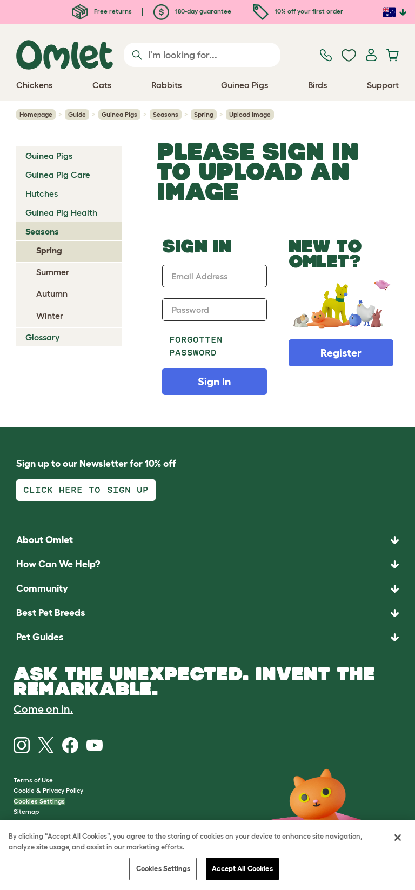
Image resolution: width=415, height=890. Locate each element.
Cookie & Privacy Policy (48, 790)
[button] (207, 637)
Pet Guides (40, 637)
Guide (77, 114)
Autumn (52, 293)
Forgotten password (196, 346)
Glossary (42, 337)
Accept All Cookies (242, 869)
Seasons (165, 114)
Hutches (41, 193)
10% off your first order (298, 11)
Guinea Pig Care (57, 174)
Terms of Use (33, 780)
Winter (49, 315)
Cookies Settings (39, 801)
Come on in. (43, 709)
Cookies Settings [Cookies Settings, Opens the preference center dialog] (163, 869)
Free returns (102, 11)
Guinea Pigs (119, 114)
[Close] (398, 837)
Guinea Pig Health (61, 212)
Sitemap (26, 811)
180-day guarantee (192, 11)
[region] (207, 855)
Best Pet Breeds (50, 612)
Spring (203, 114)
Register (341, 353)
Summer (52, 272)
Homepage (35, 114)
